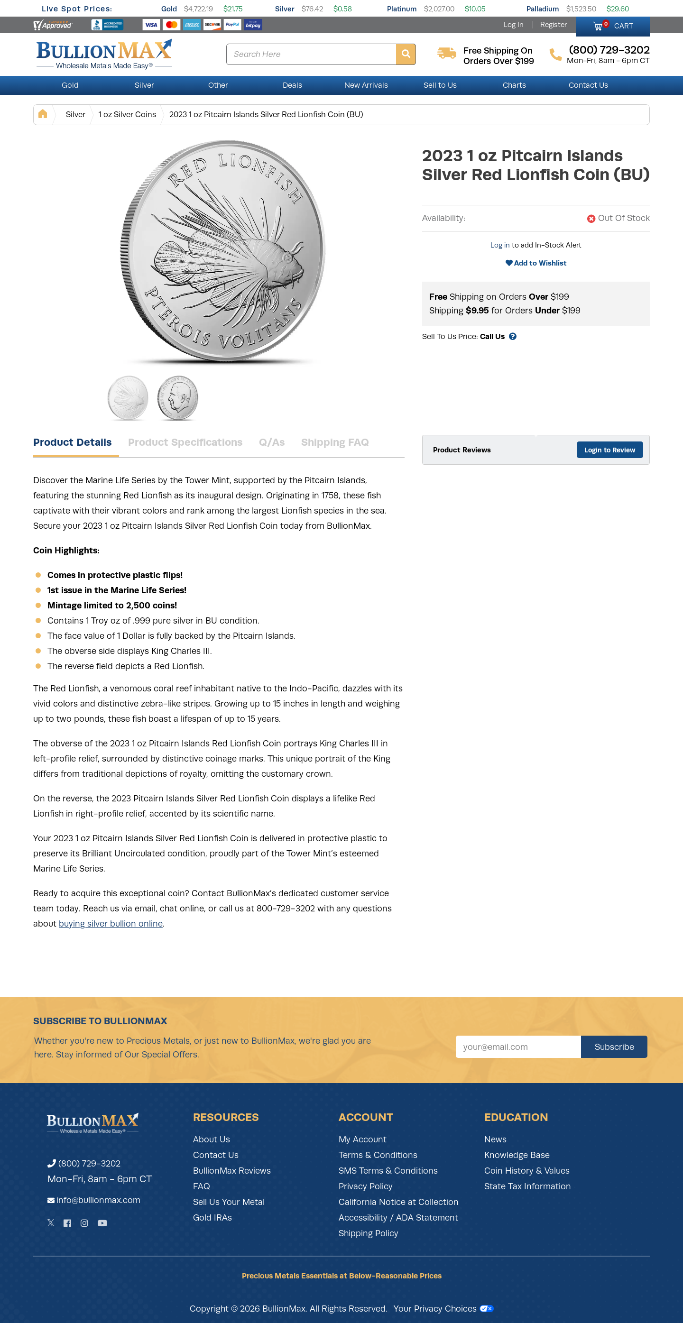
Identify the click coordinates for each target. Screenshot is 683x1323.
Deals (292, 85)
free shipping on (498, 50)
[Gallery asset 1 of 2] (223, 250)
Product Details (72, 442)
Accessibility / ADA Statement (398, 1217)
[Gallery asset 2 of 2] (178, 398)
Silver (285, 9)
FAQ (201, 1186)
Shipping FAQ (335, 442)
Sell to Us (440, 85)
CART (617, 24)
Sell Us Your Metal (229, 1202)
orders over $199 (498, 61)
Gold (169, 9)
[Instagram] (84, 1223)
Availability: (443, 218)
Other (218, 85)
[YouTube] (102, 1223)
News (495, 1139)
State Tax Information (527, 1186)
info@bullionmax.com (98, 1200)
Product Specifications (185, 442)
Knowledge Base (517, 1155)
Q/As (272, 442)
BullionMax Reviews (232, 1171)
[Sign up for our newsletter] (518, 1047)
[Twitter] (51, 1223)
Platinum (402, 9)
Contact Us (588, 85)
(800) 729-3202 (83, 1163)
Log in (500, 245)
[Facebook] (67, 1223)
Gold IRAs (212, 1217)
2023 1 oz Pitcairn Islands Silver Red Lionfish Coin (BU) (266, 114)
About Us (211, 1139)
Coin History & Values (527, 1171)
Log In (514, 24)
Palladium (542, 9)
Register (553, 24)
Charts (514, 85)
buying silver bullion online (111, 923)
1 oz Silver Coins (127, 114)
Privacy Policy (366, 1186)
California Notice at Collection (399, 1202)
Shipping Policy (368, 1233)
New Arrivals (366, 85)
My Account (363, 1139)
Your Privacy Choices (444, 1309)
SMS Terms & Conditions (388, 1171)
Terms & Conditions (378, 1155)
